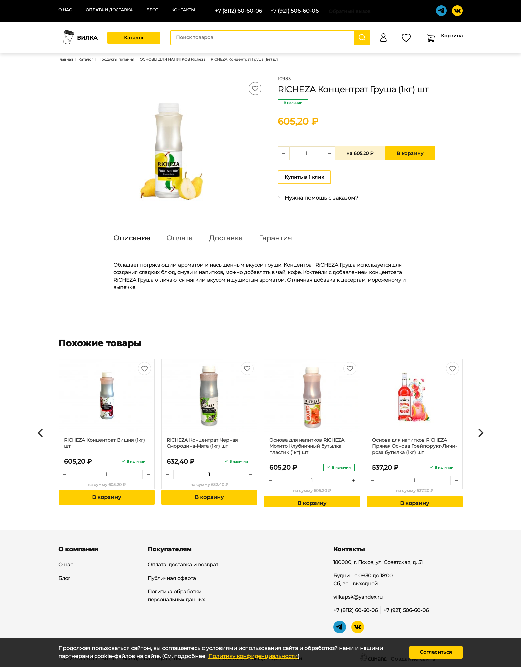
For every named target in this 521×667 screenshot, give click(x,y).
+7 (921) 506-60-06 (294, 11)
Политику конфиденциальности (253, 656)
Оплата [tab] (179, 238)
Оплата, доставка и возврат (183, 565)
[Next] (480, 433)
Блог (152, 9)
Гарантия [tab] (275, 238)
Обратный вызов (350, 11)
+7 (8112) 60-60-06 (238, 11)
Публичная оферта (172, 578)
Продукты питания (116, 59)
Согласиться (436, 652)
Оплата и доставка (109, 9)
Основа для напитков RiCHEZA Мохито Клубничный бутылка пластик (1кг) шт (306, 446)
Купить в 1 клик (304, 177)
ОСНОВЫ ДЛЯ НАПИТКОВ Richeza (172, 59)
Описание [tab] (131, 238)
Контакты (183, 9)
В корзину (410, 153)
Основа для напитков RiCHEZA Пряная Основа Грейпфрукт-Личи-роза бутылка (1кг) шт (414, 446)
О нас (65, 9)
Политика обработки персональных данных (176, 596)
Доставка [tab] (226, 238)
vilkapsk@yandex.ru (358, 597)
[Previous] (41, 433)
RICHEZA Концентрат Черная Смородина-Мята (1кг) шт (202, 443)
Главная (65, 59)
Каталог (134, 38)
